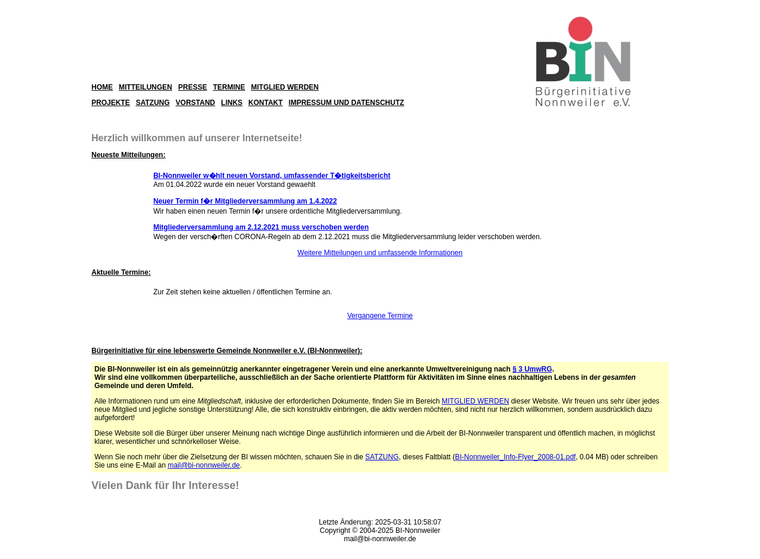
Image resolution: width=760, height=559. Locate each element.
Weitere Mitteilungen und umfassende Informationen (380, 253)
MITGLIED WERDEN (475, 401)
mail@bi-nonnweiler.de (203, 465)
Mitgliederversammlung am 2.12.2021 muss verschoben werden (261, 227)
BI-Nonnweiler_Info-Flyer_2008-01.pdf (515, 457)
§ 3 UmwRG (532, 369)
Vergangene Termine (380, 316)
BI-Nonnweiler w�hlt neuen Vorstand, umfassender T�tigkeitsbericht (271, 175)
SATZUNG (381, 457)
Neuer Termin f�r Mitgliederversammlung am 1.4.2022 (245, 201)
